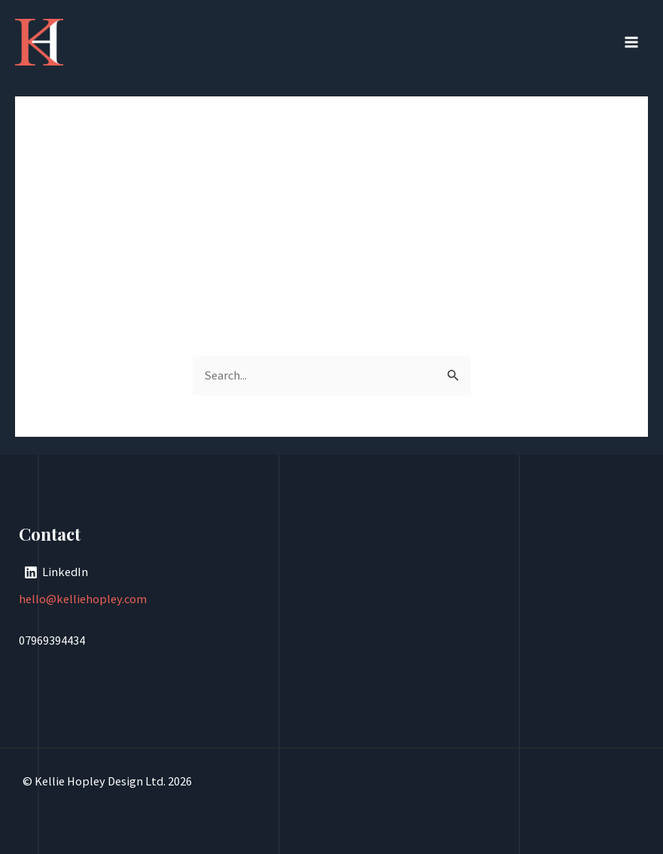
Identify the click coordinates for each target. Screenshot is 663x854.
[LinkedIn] (56, 572)
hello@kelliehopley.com (83, 598)
